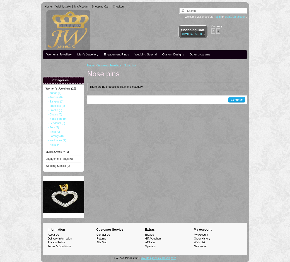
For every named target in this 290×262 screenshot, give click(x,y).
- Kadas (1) (54, 93)
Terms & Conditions (59, 246)
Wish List (199, 242)
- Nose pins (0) (57, 118)
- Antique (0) (55, 97)
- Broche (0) (55, 110)
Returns (101, 238)
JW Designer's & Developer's (158, 258)
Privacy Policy (56, 242)
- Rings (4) (54, 144)
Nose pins (130, 65)
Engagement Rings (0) (59, 158)
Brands (149, 234)
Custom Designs (173, 54)
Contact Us (103, 234)
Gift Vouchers (153, 238)
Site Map (102, 242)
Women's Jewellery (59, 54)
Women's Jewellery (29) (61, 88)
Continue (237, 99)
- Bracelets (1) (56, 105)
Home (48, 6)
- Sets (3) (53, 127)
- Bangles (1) (55, 101)
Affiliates (150, 242)
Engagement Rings (116, 54)
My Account (81, 6)
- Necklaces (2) (57, 140)
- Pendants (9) (56, 123)
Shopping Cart (100, 6)
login (218, 16)
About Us (53, 234)
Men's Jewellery (87, 54)
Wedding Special (146, 54)
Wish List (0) (63, 6)
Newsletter (200, 246)
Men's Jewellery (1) (57, 151)
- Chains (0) (55, 114)
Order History (202, 238)
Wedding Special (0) (58, 165)
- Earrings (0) (56, 136)
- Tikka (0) (54, 131)
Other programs (200, 54)
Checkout (118, 6)
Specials (150, 246)
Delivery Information (60, 238)
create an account (235, 16)
